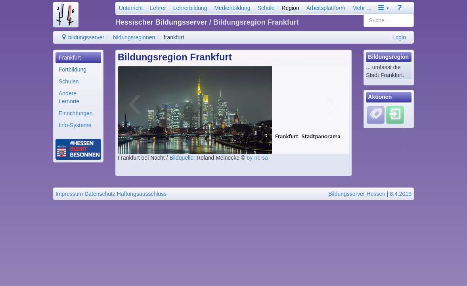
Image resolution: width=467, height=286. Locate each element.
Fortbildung (72, 69)
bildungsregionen (134, 37)
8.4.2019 (401, 194)
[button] (383, 8)
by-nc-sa (257, 158)
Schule (266, 8)
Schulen (69, 81)
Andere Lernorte (69, 97)
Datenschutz (99, 194)
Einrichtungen (76, 113)
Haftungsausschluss (142, 194)
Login (399, 37)
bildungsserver (82, 37)
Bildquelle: (183, 158)
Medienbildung (232, 8)
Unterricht (131, 8)
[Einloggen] (395, 114)
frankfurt (174, 37)
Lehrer (158, 8)
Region (290, 8)
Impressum (69, 194)
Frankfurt (70, 57)
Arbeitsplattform (325, 8)
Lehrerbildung (190, 8)
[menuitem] (78, 57)
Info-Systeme (75, 125)
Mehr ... (361, 8)
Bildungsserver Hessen (356, 194)
